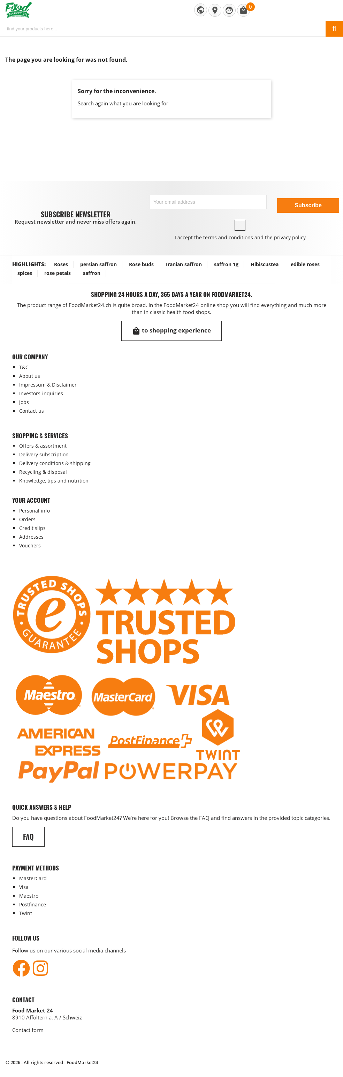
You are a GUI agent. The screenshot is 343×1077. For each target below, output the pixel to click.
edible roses (305, 264)
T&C (24, 367)
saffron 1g (226, 264)
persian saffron (98, 264)
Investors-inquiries (41, 393)
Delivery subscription (44, 454)
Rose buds (141, 264)
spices (24, 273)
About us (29, 376)
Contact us (31, 410)
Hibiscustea (265, 264)
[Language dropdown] (200, 10)
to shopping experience (171, 330)
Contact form (28, 1029)
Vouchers (30, 545)
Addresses (31, 536)
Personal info (34, 510)
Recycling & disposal (43, 472)
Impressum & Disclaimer (48, 384)
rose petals (57, 273)
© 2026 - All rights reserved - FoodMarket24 (52, 1062)
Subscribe (308, 205)
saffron (91, 273)
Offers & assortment (43, 445)
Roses (61, 264)
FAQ (28, 836)
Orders (27, 519)
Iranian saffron (184, 264)
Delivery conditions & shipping (55, 463)
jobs (24, 402)
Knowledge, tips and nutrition (54, 480)
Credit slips (32, 528)
